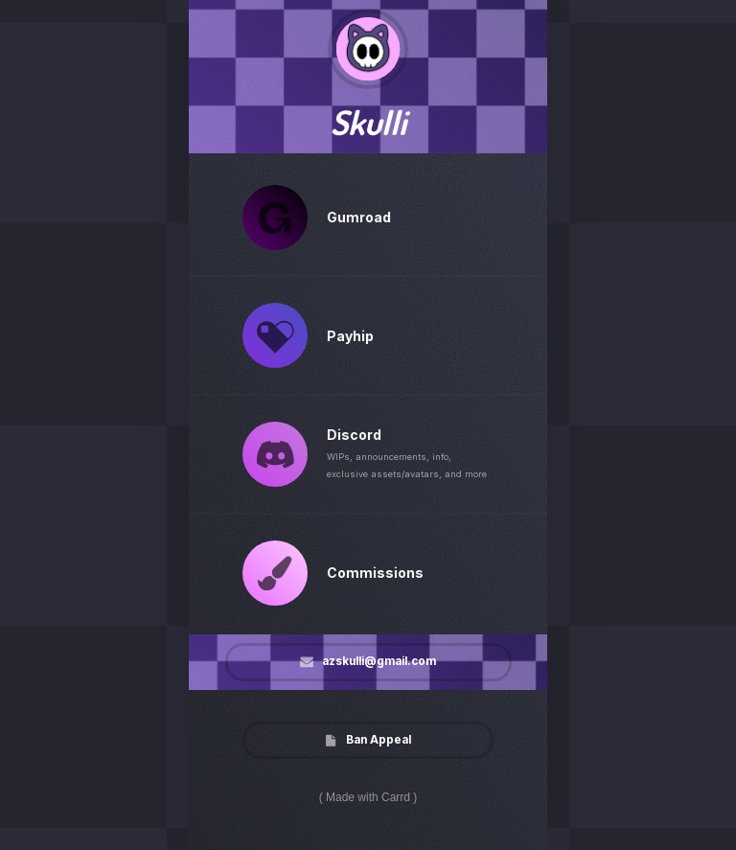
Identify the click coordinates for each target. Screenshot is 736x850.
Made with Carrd (368, 797)
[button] (275, 216)
